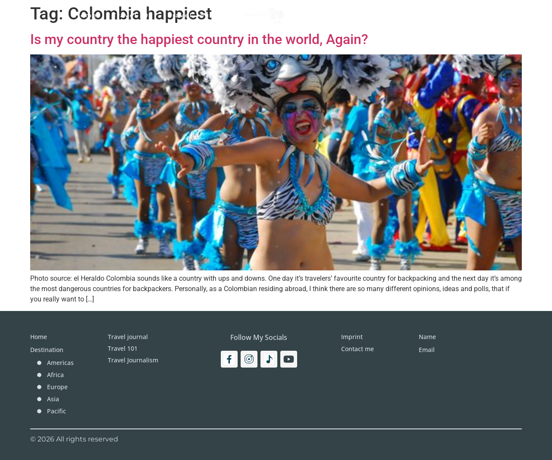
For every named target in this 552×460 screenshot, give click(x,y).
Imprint (419, 15)
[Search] (485, 15)
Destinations (327, 15)
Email (427, 350)
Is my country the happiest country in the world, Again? (199, 39)
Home (86, 15)
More (379, 15)
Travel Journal (197, 15)
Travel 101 (133, 15)
